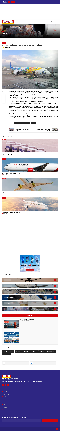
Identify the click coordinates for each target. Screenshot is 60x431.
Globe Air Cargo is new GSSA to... (11, 193)
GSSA (4, 42)
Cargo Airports (6, 394)
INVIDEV (53, 428)
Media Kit (5, 409)
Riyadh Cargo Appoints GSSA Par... (11, 154)
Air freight (11, 351)
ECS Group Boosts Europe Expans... (11, 173)
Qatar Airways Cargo (50, 351)
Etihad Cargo (42, 351)
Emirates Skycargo (7, 354)
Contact (5, 410)
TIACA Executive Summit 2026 (26, 332)
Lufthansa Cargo (25, 351)
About (5, 404)
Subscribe (50, 420)
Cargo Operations (34, 351)
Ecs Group (17, 123)
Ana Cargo (27, 123)
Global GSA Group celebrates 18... (11, 212)
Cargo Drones (6, 397)
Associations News (7, 396)
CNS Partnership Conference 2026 (27, 319)
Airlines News (6, 393)
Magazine (5, 407)
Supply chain (18, 351)
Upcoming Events (30, 315)
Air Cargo (33, 123)
